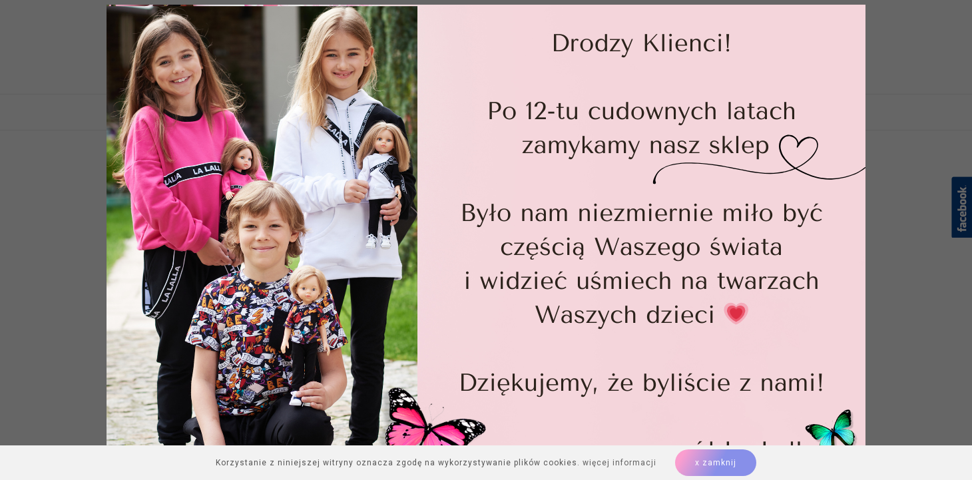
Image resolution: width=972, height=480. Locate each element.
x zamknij (715, 462)
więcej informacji (619, 462)
